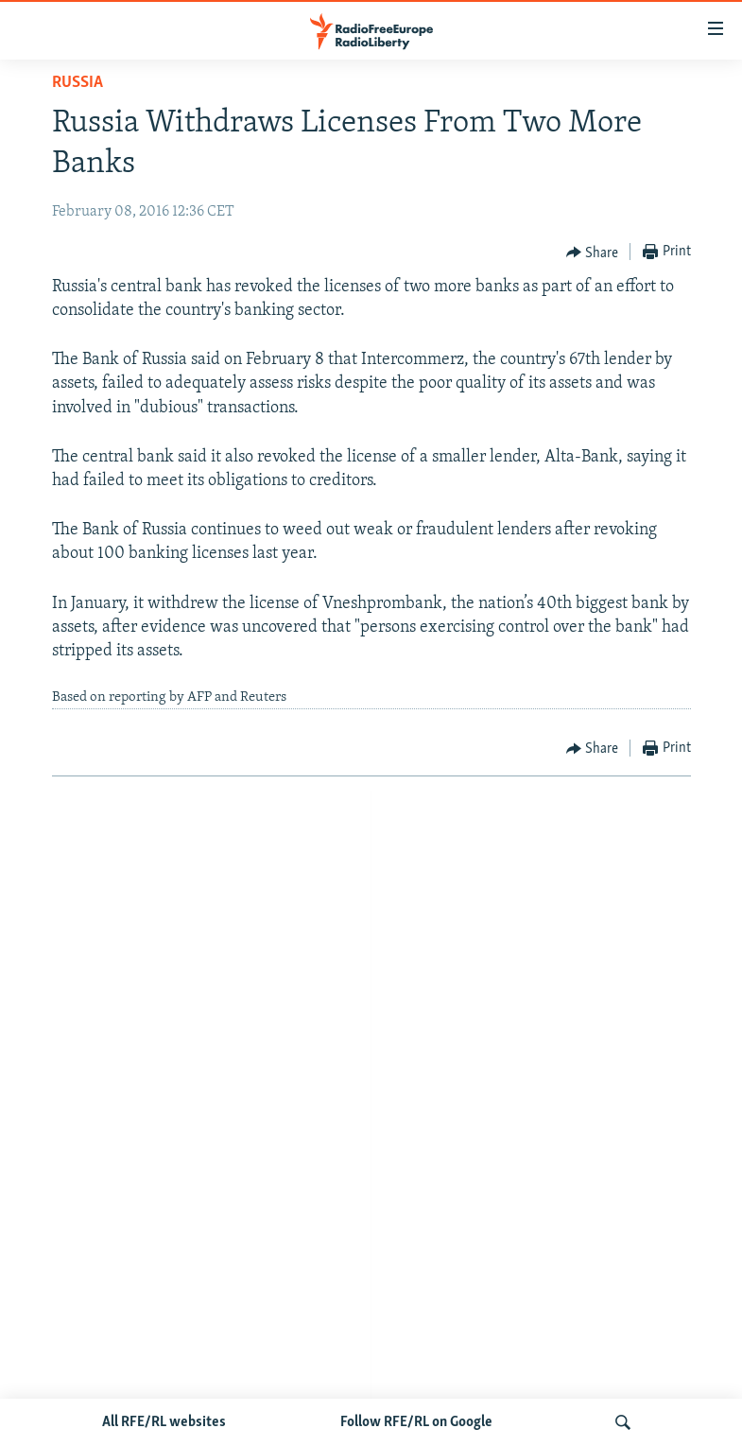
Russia (77, 83)
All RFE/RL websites (164, 1422)
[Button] (592, 252)
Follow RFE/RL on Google (416, 1422)
